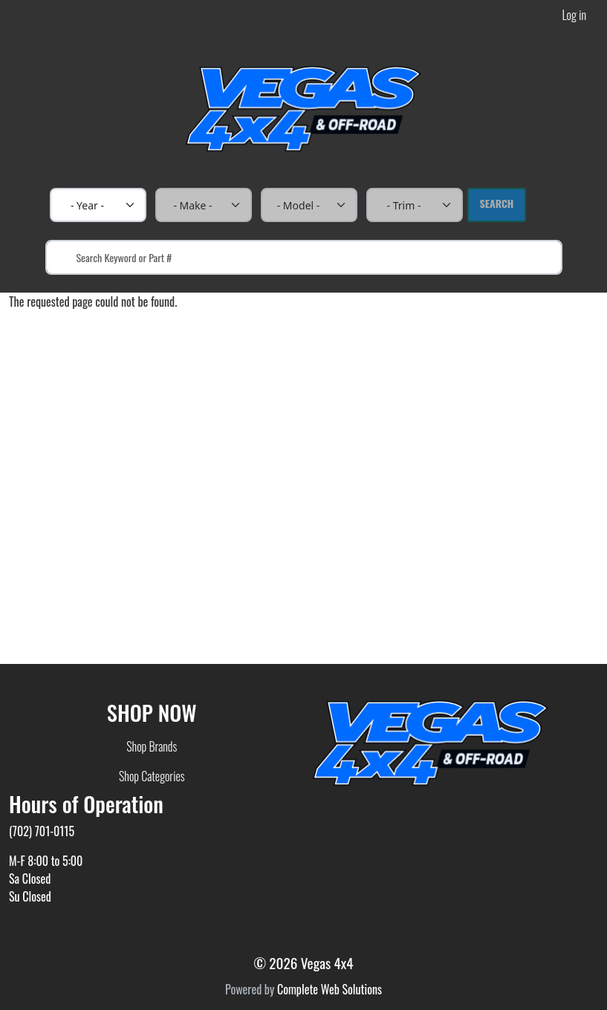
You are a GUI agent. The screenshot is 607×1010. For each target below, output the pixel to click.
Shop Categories (152, 776)
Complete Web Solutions (329, 989)
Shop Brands (151, 746)
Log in (574, 15)
